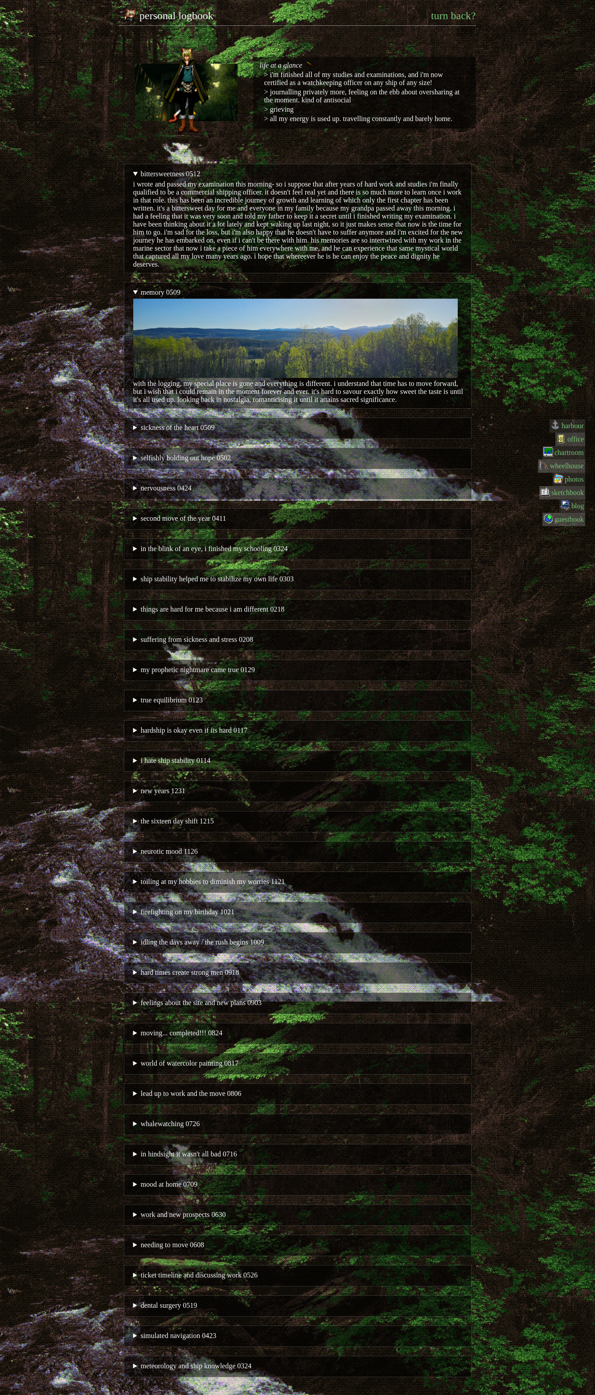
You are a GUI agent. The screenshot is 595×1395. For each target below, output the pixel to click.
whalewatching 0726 (170, 1123)
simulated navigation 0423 (178, 1335)
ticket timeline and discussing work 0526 (199, 1275)
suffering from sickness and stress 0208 (196, 639)
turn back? (453, 15)
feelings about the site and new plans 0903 (201, 1002)
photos (574, 479)
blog (577, 506)
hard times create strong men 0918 (189, 972)
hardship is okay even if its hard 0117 (193, 730)
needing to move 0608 (172, 1245)
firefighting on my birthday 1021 (187, 912)
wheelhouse (567, 466)
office (575, 439)
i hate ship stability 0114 (175, 760)
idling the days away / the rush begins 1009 (202, 942)
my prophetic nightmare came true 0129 (197, 669)
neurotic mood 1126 (168, 851)
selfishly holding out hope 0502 (185, 458)
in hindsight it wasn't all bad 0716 (188, 1154)
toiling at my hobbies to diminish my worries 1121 (212, 881)
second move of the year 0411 (183, 518)
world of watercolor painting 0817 (189, 1063)
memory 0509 (160, 292)
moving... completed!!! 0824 (181, 1033)
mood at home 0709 (168, 1184)
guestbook (569, 519)
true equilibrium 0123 (171, 700)
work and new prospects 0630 (183, 1214)
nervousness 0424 (165, 488)
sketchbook (567, 492)
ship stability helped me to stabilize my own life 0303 (217, 579)
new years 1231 (162, 791)
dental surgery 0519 (168, 1305)
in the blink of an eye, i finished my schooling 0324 (213, 548)
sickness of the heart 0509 (177, 427)
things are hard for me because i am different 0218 (212, 609)
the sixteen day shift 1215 (176, 821)
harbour (573, 426)
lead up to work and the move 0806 (190, 1093)
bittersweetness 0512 (170, 174)
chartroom (569, 452)
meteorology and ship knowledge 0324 (195, 1366)
